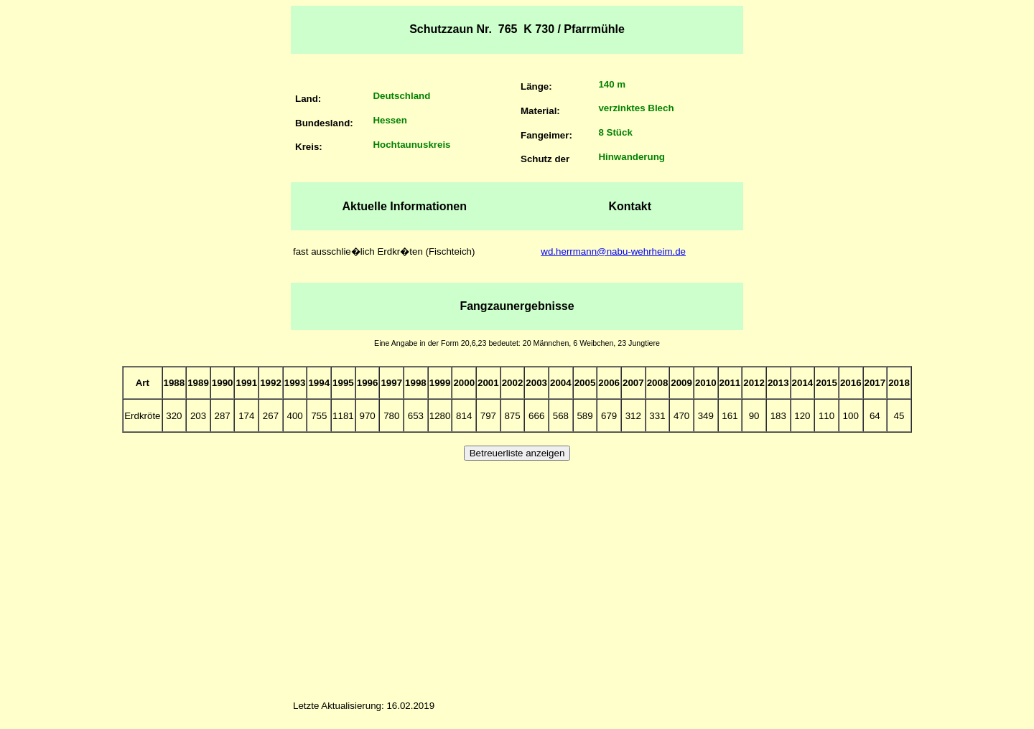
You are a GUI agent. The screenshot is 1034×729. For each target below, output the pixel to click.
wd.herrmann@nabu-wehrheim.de (613, 251)
